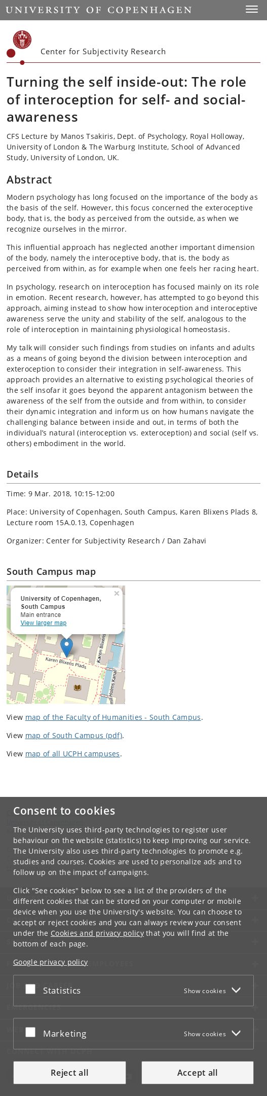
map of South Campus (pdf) (74, 735)
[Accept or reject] (33, 988)
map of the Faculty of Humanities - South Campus (113, 717)
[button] (252, 9)
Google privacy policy (50, 962)
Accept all (197, 1072)
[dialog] (133, 946)
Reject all (69, 1072)
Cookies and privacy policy (97, 933)
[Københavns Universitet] (19, 47)
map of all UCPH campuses (72, 753)
